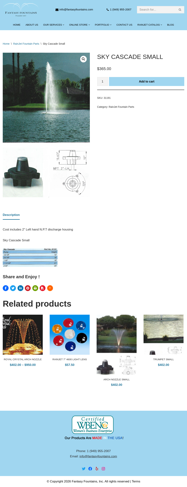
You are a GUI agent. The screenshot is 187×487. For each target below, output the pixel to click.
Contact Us (124, 24)
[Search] (156, 9)
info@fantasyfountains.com (76, 9)
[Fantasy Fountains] (21, 9)
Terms (136, 481)
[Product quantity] (102, 81)
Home (16, 24)
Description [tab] (11, 215)
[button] (63, 24)
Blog (170, 24)
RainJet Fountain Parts (26, 43)
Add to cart (146, 81)
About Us (31, 24)
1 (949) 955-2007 (120, 9)
